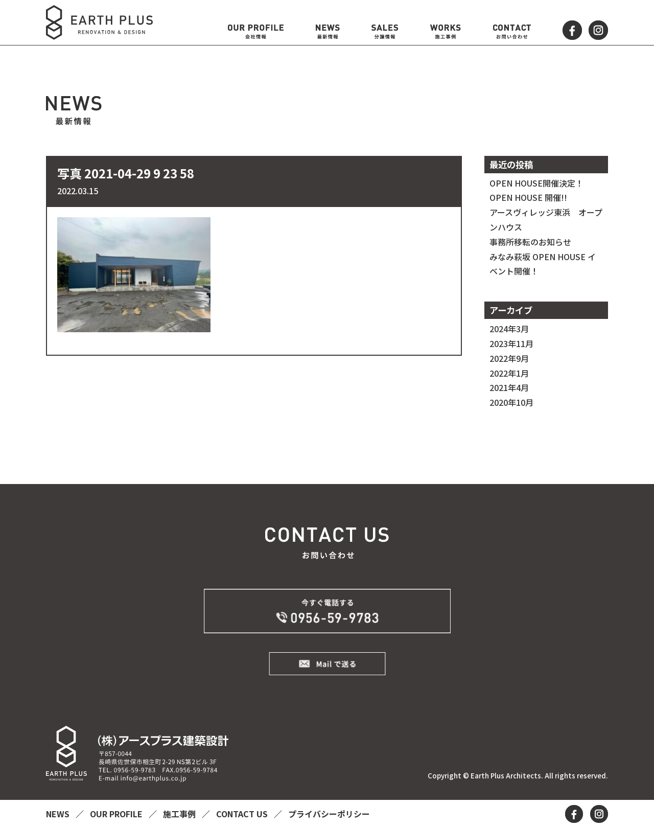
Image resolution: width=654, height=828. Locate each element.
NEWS (59, 814)
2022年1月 (509, 373)
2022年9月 (509, 358)
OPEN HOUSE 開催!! (528, 197)
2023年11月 (511, 343)
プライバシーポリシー (329, 814)
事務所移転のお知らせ (530, 242)
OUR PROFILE (117, 814)
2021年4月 (509, 387)
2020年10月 (511, 402)
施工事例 (180, 814)
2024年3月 (509, 329)
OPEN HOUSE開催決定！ (536, 183)
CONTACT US (243, 814)
